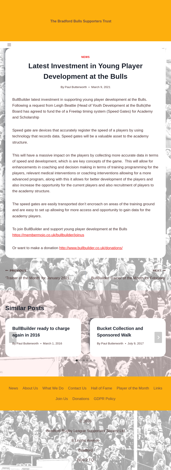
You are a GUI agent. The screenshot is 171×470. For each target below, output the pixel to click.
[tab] (77, 360)
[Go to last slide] (12, 337)
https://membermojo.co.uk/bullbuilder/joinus (48, 235)
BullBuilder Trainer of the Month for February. (127, 273)
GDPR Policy (104, 399)
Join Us (61, 399)
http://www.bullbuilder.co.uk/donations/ (91, 248)
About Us (30, 388)
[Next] (158, 337)
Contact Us (77, 388)
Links (157, 388)
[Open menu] (9, 44)
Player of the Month (133, 388)
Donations (80, 399)
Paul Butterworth (76, 87)
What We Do (53, 388)
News (85, 57)
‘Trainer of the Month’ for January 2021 (43, 273)
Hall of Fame (101, 388)
